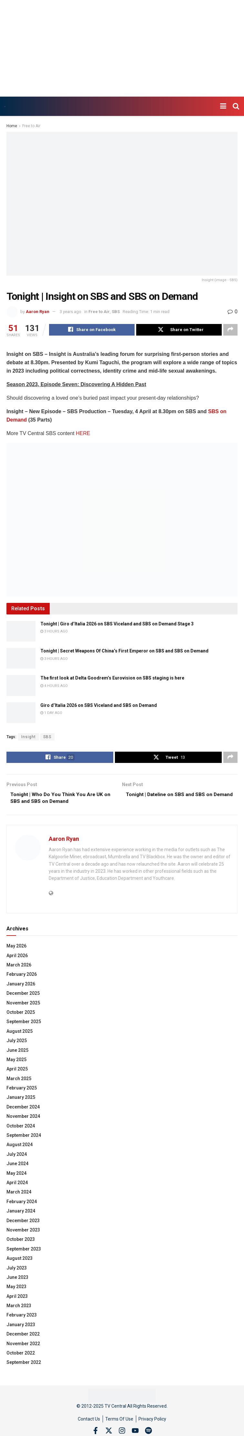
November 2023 (23, 1232)
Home (11, 126)
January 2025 (20, 1099)
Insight (28, 737)
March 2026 (18, 967)
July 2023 (16, 1270)
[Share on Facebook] (92, 330)
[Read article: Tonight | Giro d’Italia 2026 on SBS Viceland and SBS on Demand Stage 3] (21, 632)
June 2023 (17, 1279)
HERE (83, 434)
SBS (116, 311)
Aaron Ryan (37, 311)
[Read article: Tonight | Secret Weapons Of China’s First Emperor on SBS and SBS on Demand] (21, 659)
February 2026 (21, 976)
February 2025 (21, 1090)
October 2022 (20, 1355)
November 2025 (23, 1005)
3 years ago (70, 311)
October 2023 (20, 1241)
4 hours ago (54, 686)
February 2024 (21, 1204)
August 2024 (19, 1147)
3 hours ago (54, 632)
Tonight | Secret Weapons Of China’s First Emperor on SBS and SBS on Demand (124, 651)
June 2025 (17, 1052)
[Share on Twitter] (179, 330)
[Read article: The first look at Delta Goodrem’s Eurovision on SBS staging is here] (21, 686)
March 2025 (18, 1081)
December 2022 (23, 1336)
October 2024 (20, 1128)
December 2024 (23, 1109)
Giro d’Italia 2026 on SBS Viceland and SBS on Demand (98, 705)
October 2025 (20, 1014)
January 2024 (20, 1213)
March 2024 (18, 1194)
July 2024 (16, 1156)
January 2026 (20, 986)
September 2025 (23, 1024)
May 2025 (16, 1062)
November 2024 (23, 1118)
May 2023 (16, 1289)
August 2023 (19, 1260)
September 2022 (23, 1364)
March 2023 (18, 1308)
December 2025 (23, 995)
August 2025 (19, 1033)
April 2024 (17, 1185)
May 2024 (16, 1175)
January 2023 (20, 1327)
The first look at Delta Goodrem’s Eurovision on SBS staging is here (112, 678)
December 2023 (23, 1222)
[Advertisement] (122, 48)
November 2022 (23, 1346)
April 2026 (17, 957)
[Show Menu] (223, 106)
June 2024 (17, 1166)
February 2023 (21, 1317)
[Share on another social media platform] (230, 330)
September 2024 (23, 1137)
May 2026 (16, 948)
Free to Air (31, 126)
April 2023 (17, 1298)
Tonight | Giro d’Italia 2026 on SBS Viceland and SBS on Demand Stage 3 (117, 624)
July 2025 (16, 1043)
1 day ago (51, 714)
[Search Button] (236, 106)
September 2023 (23, 1251)
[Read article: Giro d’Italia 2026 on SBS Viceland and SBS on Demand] (21, 713)
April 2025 (17, 1071)
